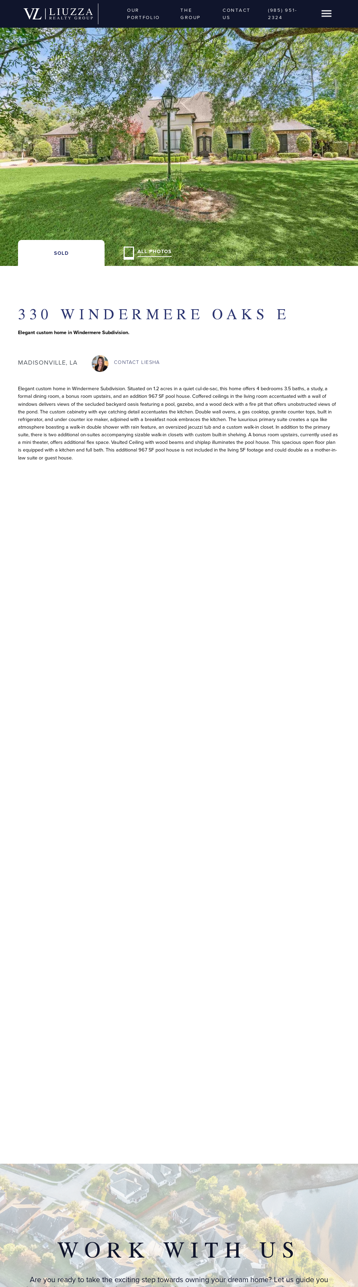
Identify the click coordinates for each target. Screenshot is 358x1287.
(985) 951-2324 (282, 14)
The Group (190, 14)
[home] (58, 14)
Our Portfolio (143, 14)
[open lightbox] (179, 133)
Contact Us (237, 14)
